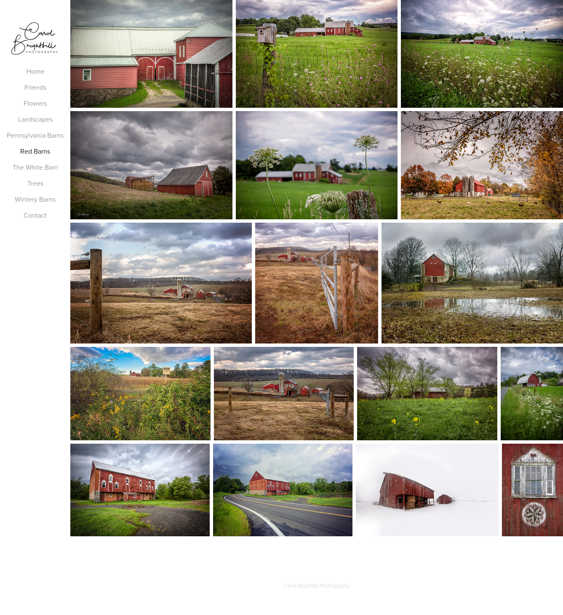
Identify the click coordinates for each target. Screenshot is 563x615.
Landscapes (35, 119)
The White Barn (35, 167)
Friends (35, 87)
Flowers (35, 103)
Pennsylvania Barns (35, 135)
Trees (35, 183)
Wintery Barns (35, 199)
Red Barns (35, 151)
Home (35, 71)
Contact (35, 215)
